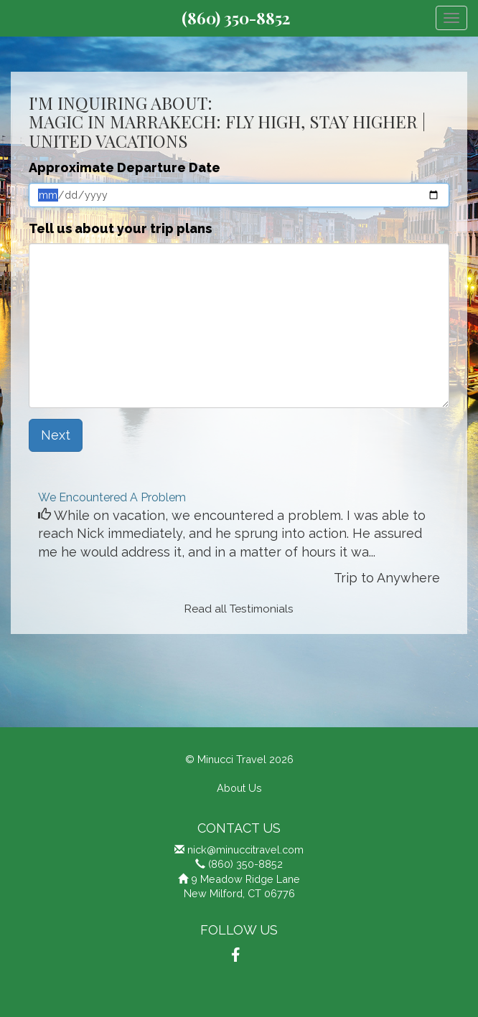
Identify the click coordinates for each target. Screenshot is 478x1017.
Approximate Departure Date (124, 167)
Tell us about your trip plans (120, 228)
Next (55, 435)
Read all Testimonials (239, 608)
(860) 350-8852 (236, 18)
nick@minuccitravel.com (245, 849)
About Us (239, 788)
